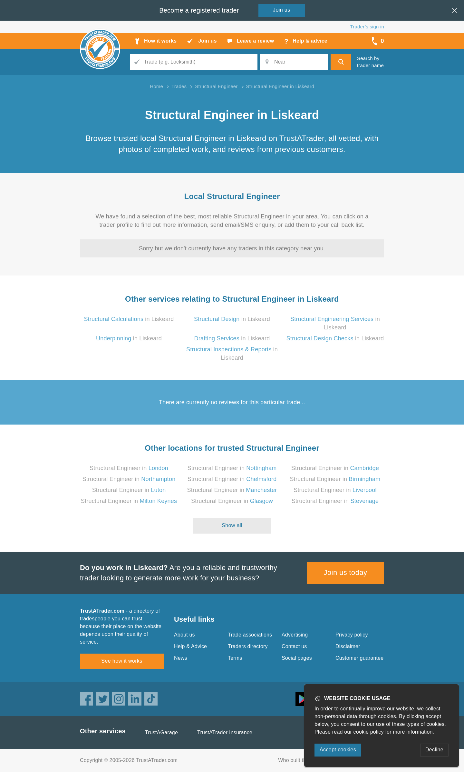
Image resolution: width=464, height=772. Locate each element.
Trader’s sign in (367, 26)
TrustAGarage (161, 732)
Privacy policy (351, 634)
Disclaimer (347, 646)
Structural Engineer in (129, 468)
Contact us (294, 646)
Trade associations (250, 634)
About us (184, 634)
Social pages (297, 658)
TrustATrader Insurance (224, 732)
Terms (235, 658)
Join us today (345, 572)
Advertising (295, 634)
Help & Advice (190, 646)
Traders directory (248, 646)
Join (281, 10)
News (180, 658)
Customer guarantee (359, 658)
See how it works (121, 661)
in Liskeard (129, 319)
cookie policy (368, 732)
